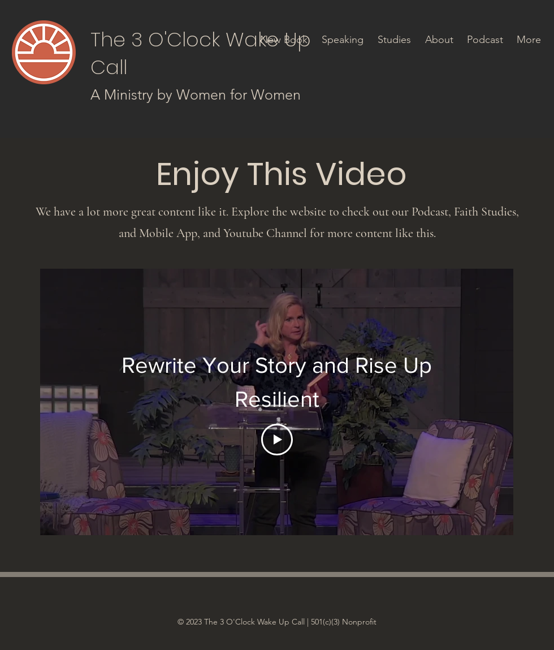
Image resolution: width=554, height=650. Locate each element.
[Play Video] (277, 439)
